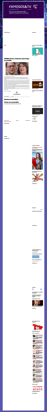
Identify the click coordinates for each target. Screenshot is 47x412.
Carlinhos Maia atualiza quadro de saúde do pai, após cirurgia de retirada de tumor (39, 356)
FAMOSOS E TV (34, 118)
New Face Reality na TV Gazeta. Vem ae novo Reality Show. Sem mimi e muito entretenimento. (39, 351)
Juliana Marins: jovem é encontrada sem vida (39, 374)
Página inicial (17, 120)
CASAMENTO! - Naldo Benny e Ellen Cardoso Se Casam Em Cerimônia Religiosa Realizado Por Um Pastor (39, 346)
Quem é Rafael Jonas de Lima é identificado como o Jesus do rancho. (37, 148)
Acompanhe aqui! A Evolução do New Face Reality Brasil (39, 360)
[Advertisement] (17, 39)
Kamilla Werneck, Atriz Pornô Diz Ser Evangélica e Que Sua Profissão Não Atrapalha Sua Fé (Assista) (39, 341)
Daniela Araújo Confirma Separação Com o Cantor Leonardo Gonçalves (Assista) (39, 336)
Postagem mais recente (6, 120)
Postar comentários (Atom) (8, 121)
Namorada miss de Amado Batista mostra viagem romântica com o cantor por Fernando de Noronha (39, 379)
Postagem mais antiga (28, 120)
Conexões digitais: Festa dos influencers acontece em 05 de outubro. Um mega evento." (39, 370)
